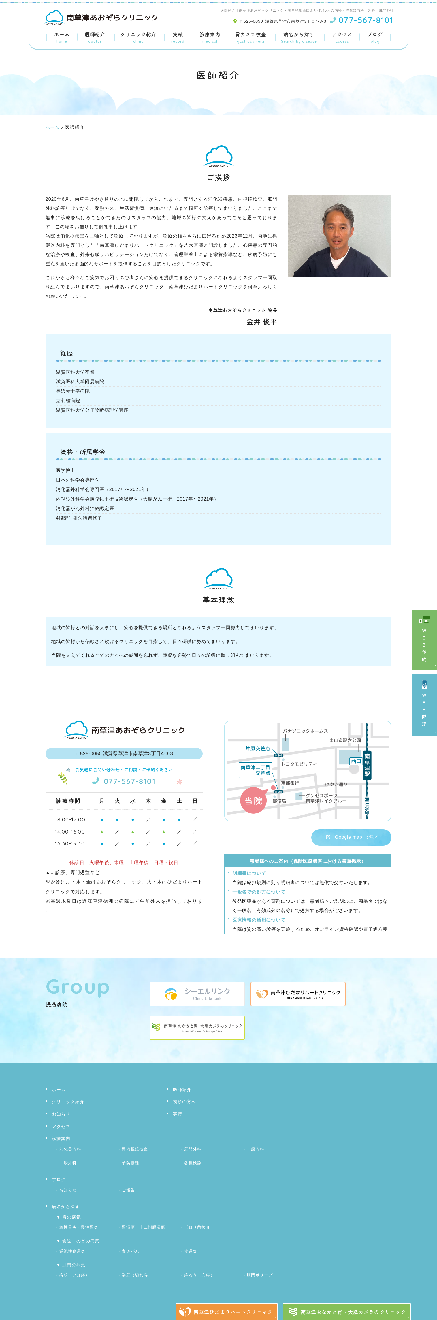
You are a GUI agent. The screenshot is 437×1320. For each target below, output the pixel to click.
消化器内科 (70, 1149)
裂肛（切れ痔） (137, 1271)
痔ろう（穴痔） (199, 1271)
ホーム (62, 38)
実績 (177, 38)
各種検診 (192, 1162)
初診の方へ (184, 1102)
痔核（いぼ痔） (74, 1271)
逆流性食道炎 (72, 1248)
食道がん (130, 1248)
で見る (348, 837)
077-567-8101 (124, 780)
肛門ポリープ (260, 1271)
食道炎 (190, 1248)
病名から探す (299, 38)
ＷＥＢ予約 (424, 646)
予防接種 (130, 1162)
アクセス (342, 38)
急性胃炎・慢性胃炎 (78, 1225)
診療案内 (209, 38)
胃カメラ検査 (250, 38)
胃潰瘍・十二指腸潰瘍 (143, 1225)
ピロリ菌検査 (197, 1225)
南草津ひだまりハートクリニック (232, 1311)
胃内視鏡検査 (135, 1149)
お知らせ (61, 1114)
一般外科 (68, 1162)
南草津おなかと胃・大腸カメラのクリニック (353, 1311)
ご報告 (128, 1188)
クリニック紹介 (138, 38)
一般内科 (255, 1149)
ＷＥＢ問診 (424, 710)
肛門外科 (192, 1149)
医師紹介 (95, 38)
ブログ (375, 38)
